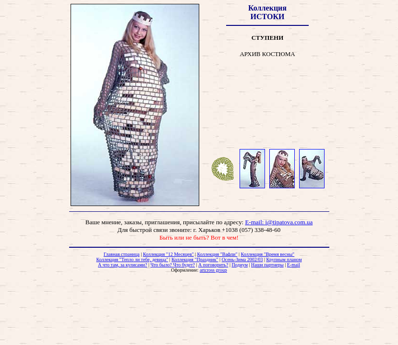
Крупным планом (284, 259)
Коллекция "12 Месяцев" (168, 254)
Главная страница (122, 254)
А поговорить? (213, 264)
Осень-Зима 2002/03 (242, 259)
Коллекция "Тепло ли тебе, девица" (132, 259)
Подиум (239, 264)
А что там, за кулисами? (122, 264)
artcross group (213, 270)
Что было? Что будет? (172, 264)
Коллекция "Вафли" (217, 254)
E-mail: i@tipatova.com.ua (279, 222)
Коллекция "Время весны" (268, 254)
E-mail (293, 264)
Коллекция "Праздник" (194, 259)
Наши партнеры (267, 264)
